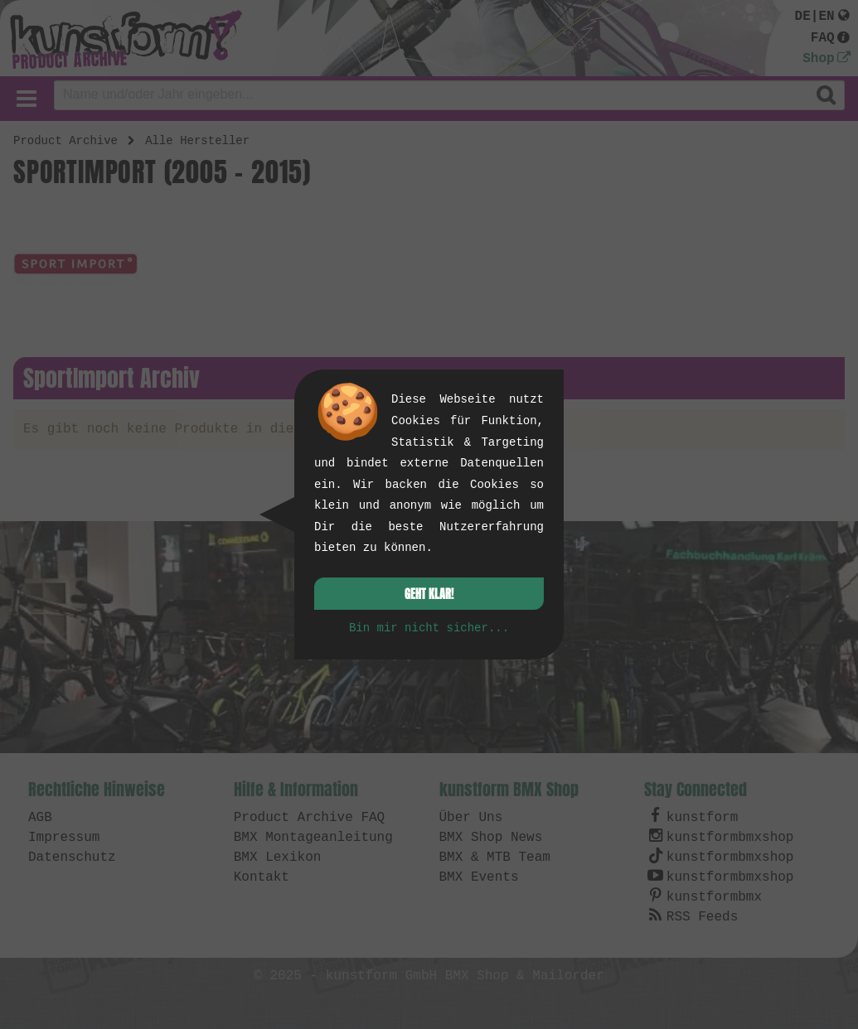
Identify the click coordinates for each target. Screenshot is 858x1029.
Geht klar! (429, 594)
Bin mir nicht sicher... (429, 628)
